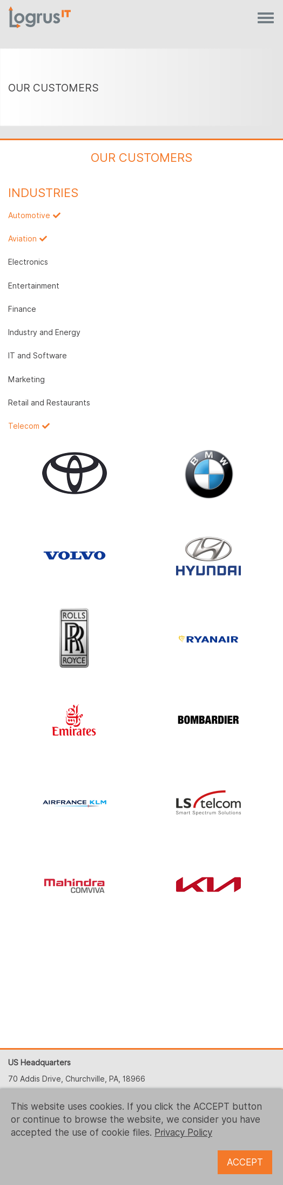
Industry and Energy (44, 332)
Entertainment (33, 285)
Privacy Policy (183, 1132)
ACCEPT (245, 1162)
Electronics (28, 262)
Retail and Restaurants (49, 402)
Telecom (23, 426)
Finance (22, 309)
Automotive (29, 215)
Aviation (22, 238)
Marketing (26, 379)
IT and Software (37, 355)
